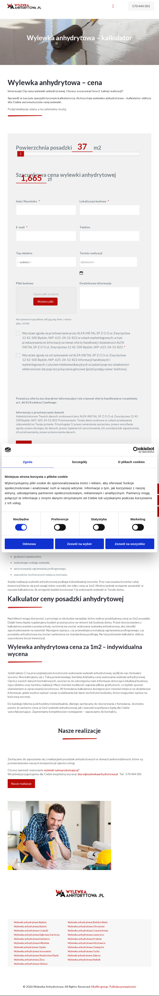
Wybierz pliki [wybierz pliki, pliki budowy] (45, 301)
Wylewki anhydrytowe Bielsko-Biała (87, 922)
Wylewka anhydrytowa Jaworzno (86, 934)
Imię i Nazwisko (28, 201)
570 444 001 (141, 6)
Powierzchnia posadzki (44, 147)
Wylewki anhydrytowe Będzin (30, 922)
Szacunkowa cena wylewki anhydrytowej (66, 174)
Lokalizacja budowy (94, 201)
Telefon (85, 227)
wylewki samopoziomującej (61, 770)
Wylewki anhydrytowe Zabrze (84, 955)
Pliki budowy (24, 283)
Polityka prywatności (122, 986)
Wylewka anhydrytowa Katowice (32, 938)
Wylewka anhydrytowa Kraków (85, 938)
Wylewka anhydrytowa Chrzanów (86, 926)
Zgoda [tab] (28, 461)
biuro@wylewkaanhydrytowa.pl (98, 774)
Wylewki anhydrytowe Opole (30, 947)
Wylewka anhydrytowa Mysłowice (86, 943)
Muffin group (99, 986)
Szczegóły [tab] (79, 461)
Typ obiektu (24, 253)
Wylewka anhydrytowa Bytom (30, 926)
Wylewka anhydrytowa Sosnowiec (32, 951)
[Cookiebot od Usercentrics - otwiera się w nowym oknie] (136, 450)
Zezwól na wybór (79, 544)
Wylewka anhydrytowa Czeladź (31, 930)
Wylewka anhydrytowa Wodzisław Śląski (36, 955)
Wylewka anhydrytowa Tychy (84, 951)
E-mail (21, 227)
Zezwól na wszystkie (130, 544)
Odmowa (29, 544)
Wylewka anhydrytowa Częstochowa (88, 930)
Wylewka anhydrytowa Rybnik (84, 959)
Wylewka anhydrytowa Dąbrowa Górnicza (37, 934)
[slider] (20, 154)
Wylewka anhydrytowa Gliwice (31, 963)
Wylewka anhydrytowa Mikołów (31, 943)
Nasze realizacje (21, 783)
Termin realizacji (91, 253)
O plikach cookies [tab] (131, 461)
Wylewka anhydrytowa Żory (29, 959)
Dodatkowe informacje (95, 283)
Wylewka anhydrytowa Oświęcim (86, 947)
